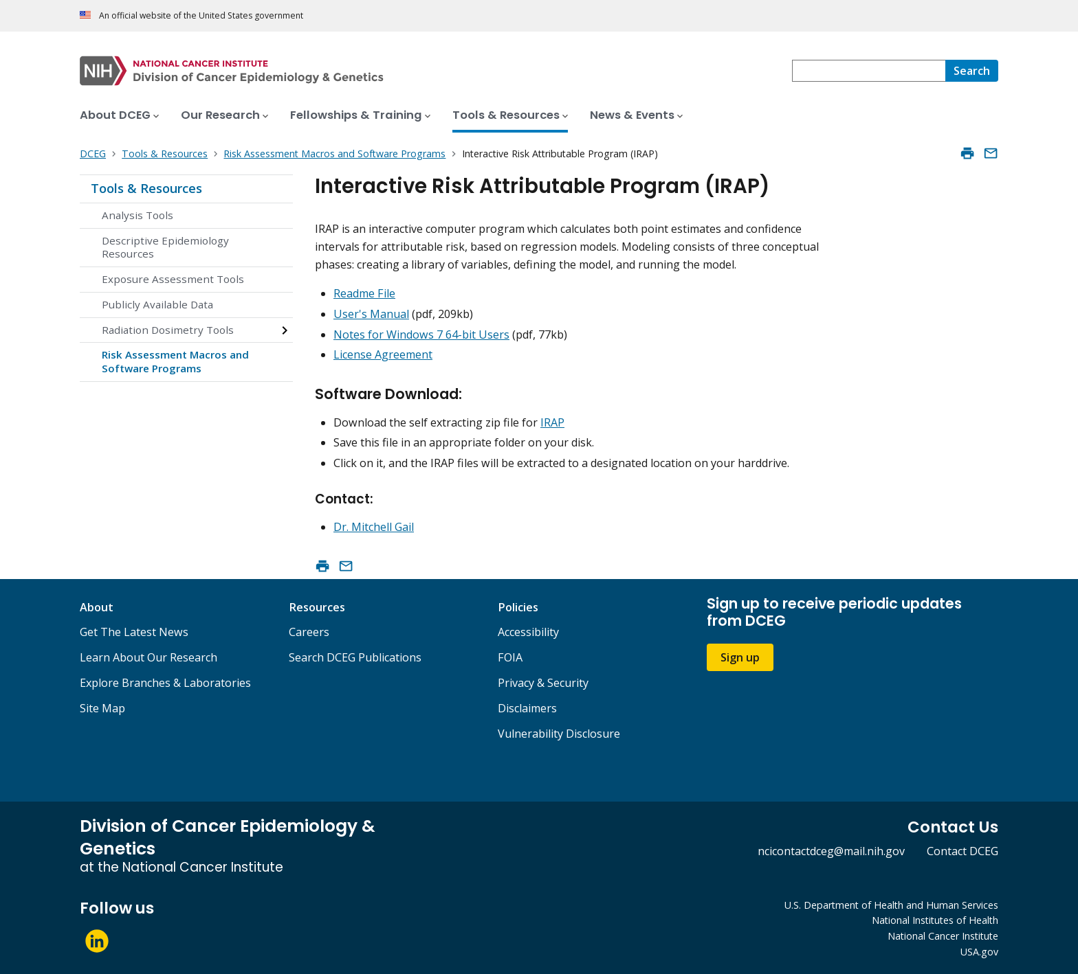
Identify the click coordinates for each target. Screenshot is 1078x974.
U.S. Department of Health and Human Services (891, 904)
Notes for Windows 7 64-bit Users (421, 334)
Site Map (102, 708)
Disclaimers (527, 708)
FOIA (510, 657)
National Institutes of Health (935, 920)
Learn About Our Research (148, 657)
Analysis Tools (137, 215)
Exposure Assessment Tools (173, 279)
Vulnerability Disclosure (559, 733)
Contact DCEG (962, 851)
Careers (309, 631)
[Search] (971, 71)
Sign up (740, 657)
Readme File (364, 293)
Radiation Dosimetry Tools (168, 330)
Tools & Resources (146, 188)
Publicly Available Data (157, 304)
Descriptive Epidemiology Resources (165, 247)
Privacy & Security (543, 682)
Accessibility (528, 631)
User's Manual (371, 313)
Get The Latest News (134, 631)
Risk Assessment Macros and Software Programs (175, 361)
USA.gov (979, 951)
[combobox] (868, 71)
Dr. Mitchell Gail (373, 526)
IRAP (552, 422)
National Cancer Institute (943, 935)
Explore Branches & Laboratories (165, 682)
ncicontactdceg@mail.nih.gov (831, 851)
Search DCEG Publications (355, 657)
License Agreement (382, 354)
